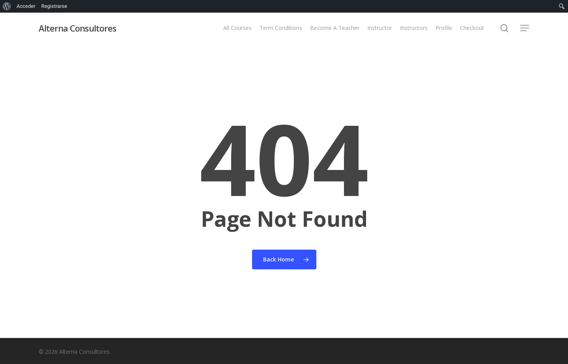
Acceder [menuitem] (26, 6)
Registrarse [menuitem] (54, 6)
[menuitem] (7, 6)
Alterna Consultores (77, 28)
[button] (525, 28)
